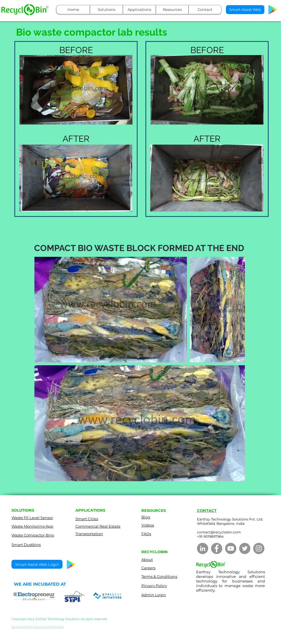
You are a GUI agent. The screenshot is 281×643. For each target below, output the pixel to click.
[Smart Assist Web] (245, 9)
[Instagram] (258, 548)
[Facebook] (216, 548)
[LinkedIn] (202, 548)
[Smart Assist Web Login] (37, 564)
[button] (106, 9)
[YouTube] (230, 548)
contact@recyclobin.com (219, 532)
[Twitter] (244, 548)
